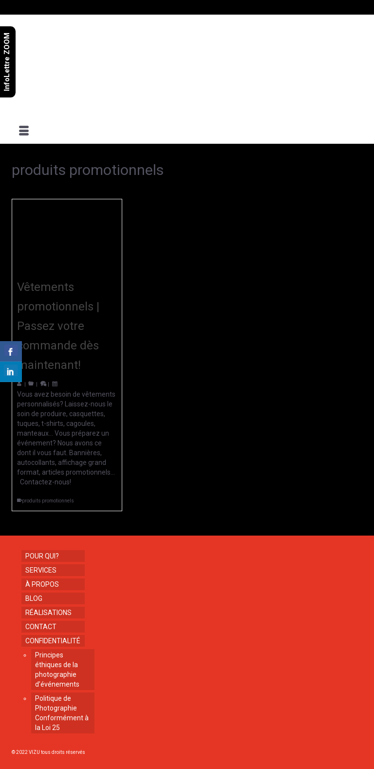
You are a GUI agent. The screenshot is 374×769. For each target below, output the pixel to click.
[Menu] (24, 131)
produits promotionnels (48, 500)
